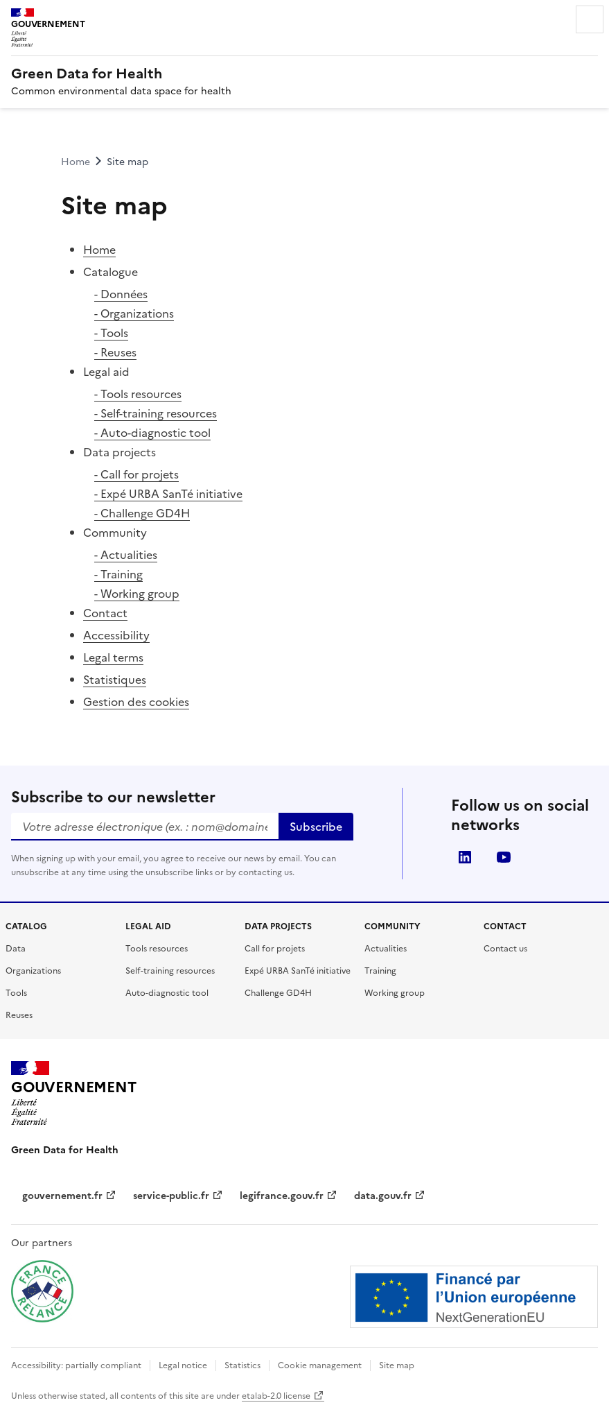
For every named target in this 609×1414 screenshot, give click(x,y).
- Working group (136, 593)
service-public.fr (178, 1196)
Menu (589, 19)
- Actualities (125, 554)
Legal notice (183, 1365)
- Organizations (134, 313)
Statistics (242, 1365)
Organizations (33, 971)
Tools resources (156, 948)
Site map (396, 1365)
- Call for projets (136, 474)
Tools (16, 993)
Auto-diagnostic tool (167, 993)
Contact (105, 613)
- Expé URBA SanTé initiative (168, 493)
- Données (121, 294)
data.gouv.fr (389, 1196)
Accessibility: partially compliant (76, 1365)
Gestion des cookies (136, 701)
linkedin (465, 857)
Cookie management (320, 1365)
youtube (504, 857)
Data (16, 948)
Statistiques (114, 679)
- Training (118, 574)
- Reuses (115, 352)
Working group (394, 993)
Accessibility (116, 635)
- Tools (111, 333)
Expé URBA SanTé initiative (298, 971)
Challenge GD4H (278, 993)
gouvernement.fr (69, 1196)
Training (380, 971)
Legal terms (113, 657)
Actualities (385, 948)
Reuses (19, 1015)
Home (99, 249)
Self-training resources (170, 971)
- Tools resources (138, 394)
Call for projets (275, 948)
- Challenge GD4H (142, 513)
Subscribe (316, 826)
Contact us (505, 948)
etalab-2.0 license (283, 1396)
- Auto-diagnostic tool (152, 432)
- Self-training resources (155, 413)
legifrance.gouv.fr (288, 1196)
